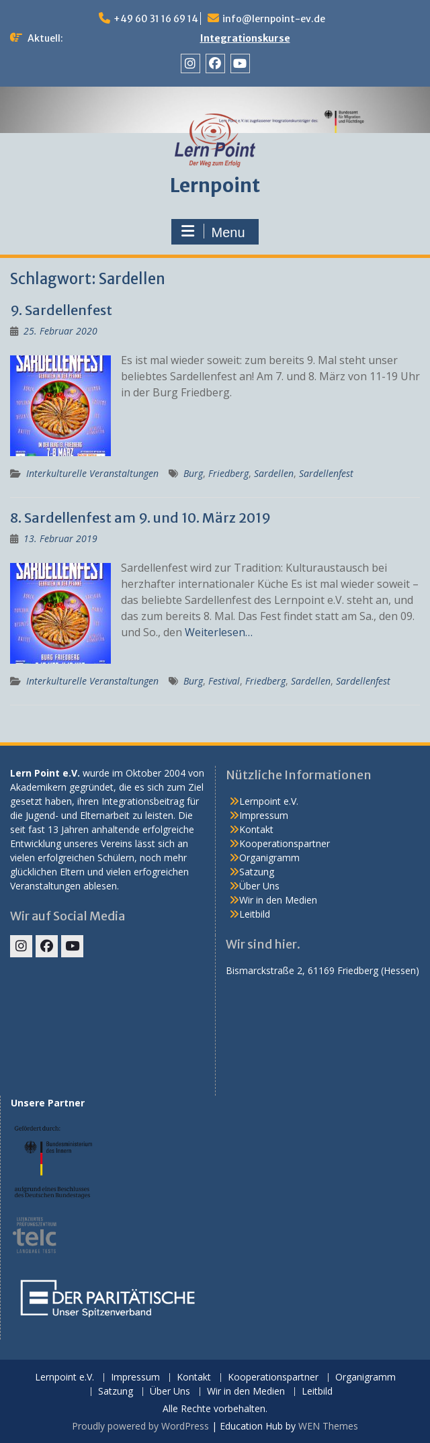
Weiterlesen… (219, 632)
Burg (193, 473)
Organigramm (269, 857)
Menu (213, 232)
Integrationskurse (245, 38)
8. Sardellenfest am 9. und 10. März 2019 (140, 517)
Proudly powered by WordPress (140, 1425)
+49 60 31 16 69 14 (156, 19)
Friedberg (228, 473)
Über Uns (259, 885)
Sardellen (274, 473)
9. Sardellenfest (61, 310)
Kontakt (256, 829)
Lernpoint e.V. (268, 801)
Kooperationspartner (284, 843)
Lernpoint (215, 185)
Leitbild (254, 914)
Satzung (256, 871)
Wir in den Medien (278, 899)
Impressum (263, 815)
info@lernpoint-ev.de (273, 19)
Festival (224, 680)
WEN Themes (328, 1425)
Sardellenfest (326, 473)
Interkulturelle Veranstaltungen (92, 473)
